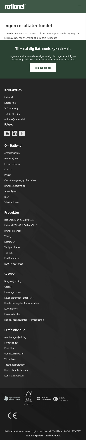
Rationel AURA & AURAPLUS (19, 219)
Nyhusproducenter (13, 263)
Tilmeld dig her (43, 67)
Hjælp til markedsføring (16, 370)
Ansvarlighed (10, 191)
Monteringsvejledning (15, 337)
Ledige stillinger (12, 163)
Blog (6, 196)
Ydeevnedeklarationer (15, 364)
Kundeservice (11, 308)
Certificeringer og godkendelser (20, 180)
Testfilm (8, 252)
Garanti (8, 286)
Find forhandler (12, 258)
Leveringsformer (12, 292)
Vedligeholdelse (12, 247)
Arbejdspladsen (12, 152)
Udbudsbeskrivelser (14, 353)
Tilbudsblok (10, 359)
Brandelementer (12, 230)
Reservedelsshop (12, 314)
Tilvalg (7, 236)
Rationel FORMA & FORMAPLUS (20, 225)
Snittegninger (11, 342)
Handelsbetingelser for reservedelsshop (24, 319)
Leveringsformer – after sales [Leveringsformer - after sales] (18, 297)
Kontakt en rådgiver (14, 375)
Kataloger (9, 241)
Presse (7, 174)
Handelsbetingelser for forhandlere (21, 303)
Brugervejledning (12, 281)
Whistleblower (11, 202)
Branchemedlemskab (15, 185)
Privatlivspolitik (34, 435)
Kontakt (8, 169)
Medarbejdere (11, 158)
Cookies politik (53, 435)
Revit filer (9, 348)
